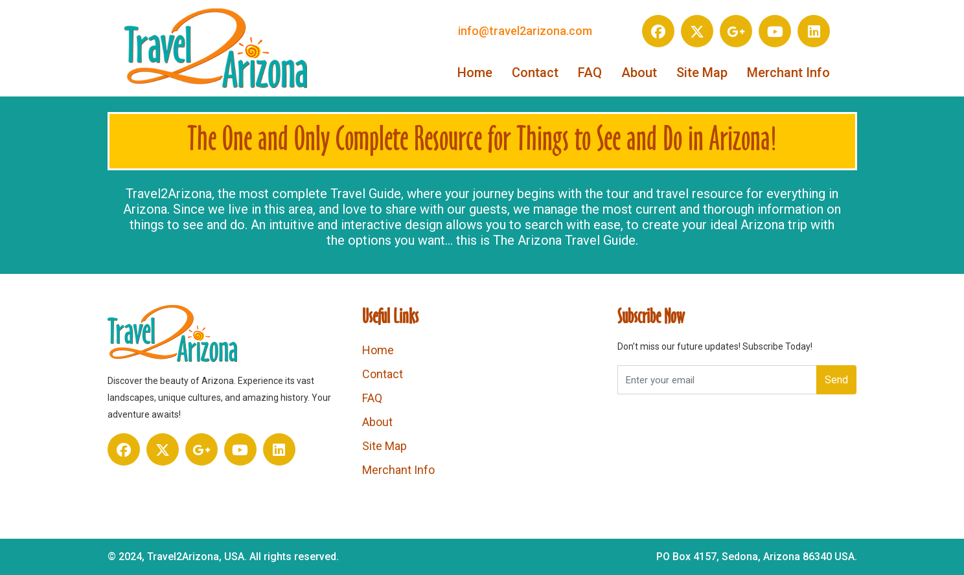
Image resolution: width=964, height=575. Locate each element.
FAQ (590, 72)
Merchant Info (788, 72)
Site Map (702, 72)
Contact (535, 72)
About (639, 72)
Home (474, 72)
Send (836, 380)
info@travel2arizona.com (525, 31)
